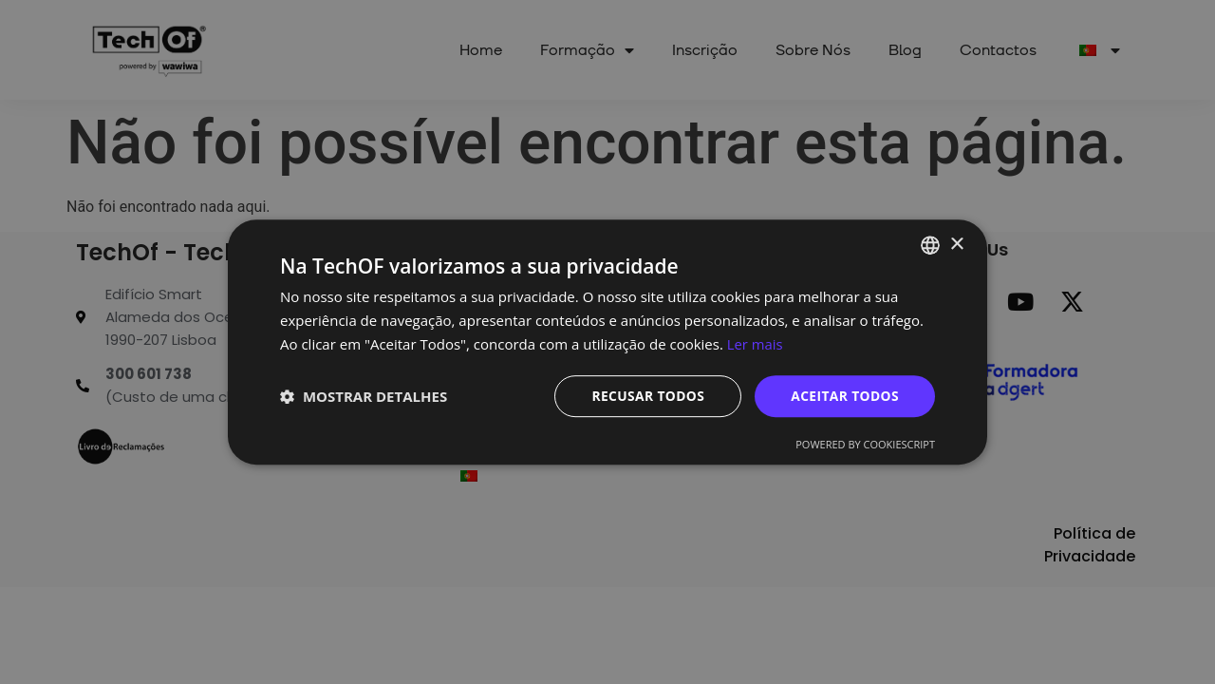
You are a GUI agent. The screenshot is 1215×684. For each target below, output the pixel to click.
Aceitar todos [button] (844, 395)
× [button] (956, 244)
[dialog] (607, 342)
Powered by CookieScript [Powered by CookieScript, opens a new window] (865, 444)
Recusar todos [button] (646, 395)
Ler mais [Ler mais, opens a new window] (755, 343)
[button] (363, 396)
